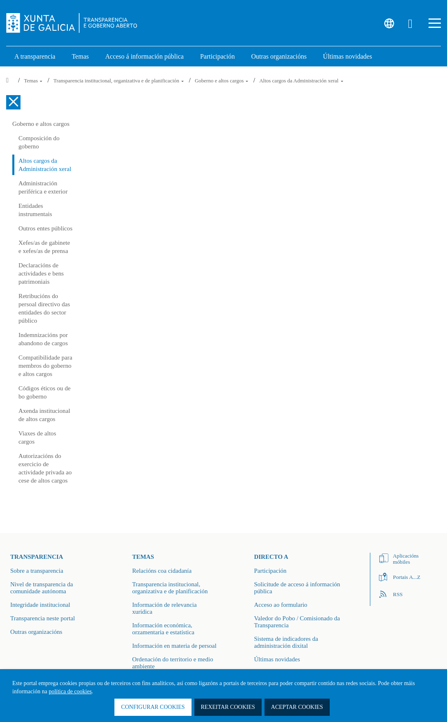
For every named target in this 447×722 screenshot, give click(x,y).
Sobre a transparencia (36, 570)
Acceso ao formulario (280, 604)
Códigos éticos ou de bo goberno (44, 392)
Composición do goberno (38, 142)
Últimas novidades (277, 659)
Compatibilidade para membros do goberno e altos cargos (45, 365)
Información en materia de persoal (174, 645)
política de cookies (70, 691)
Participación (270, 570)
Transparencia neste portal (42, 618)
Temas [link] (80, 56)
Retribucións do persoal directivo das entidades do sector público (44, 308)
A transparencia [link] (34, 56)
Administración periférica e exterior (43, 187)
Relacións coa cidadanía (162, 570)
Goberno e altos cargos (222, 80)
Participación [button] (217, 56)
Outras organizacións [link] (278, 56)
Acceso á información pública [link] (144, 56)
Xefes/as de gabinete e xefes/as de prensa (44, 246)
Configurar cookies (153, 707)
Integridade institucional (40, 604)
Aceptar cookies (297, 707)
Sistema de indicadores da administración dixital (286, 642)
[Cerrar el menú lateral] (13, 102)
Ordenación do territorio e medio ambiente (172, 663)
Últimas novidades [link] (347, 56)
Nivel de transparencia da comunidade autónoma (41, 587)
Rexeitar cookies (228, 707)
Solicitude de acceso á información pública (297, 587)
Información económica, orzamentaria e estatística (163, 628)
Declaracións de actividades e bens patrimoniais (41, 273)
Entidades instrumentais (35, 209)
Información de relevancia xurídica (164, 608)
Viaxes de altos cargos (37, 437)
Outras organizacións (36, 632)
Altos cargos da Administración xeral (301, 80)
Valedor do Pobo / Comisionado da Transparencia (297, 622)
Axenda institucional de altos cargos (44, 414)
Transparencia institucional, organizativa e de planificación (119, 80)
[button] (435, 23)
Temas (33, 80)
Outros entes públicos (45, 228)
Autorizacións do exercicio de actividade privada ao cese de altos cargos (45, 468)
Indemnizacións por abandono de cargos (43, 338)
